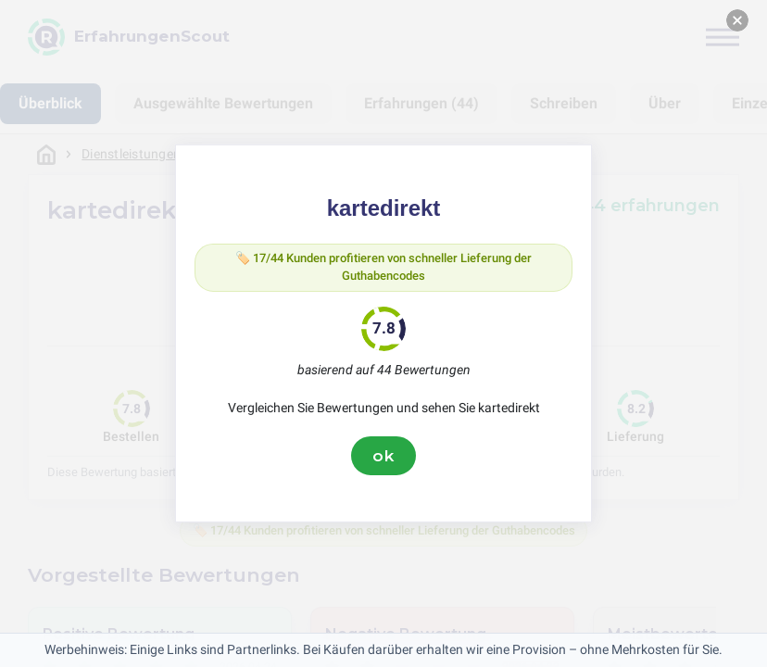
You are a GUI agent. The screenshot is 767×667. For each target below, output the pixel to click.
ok (383, 459)
